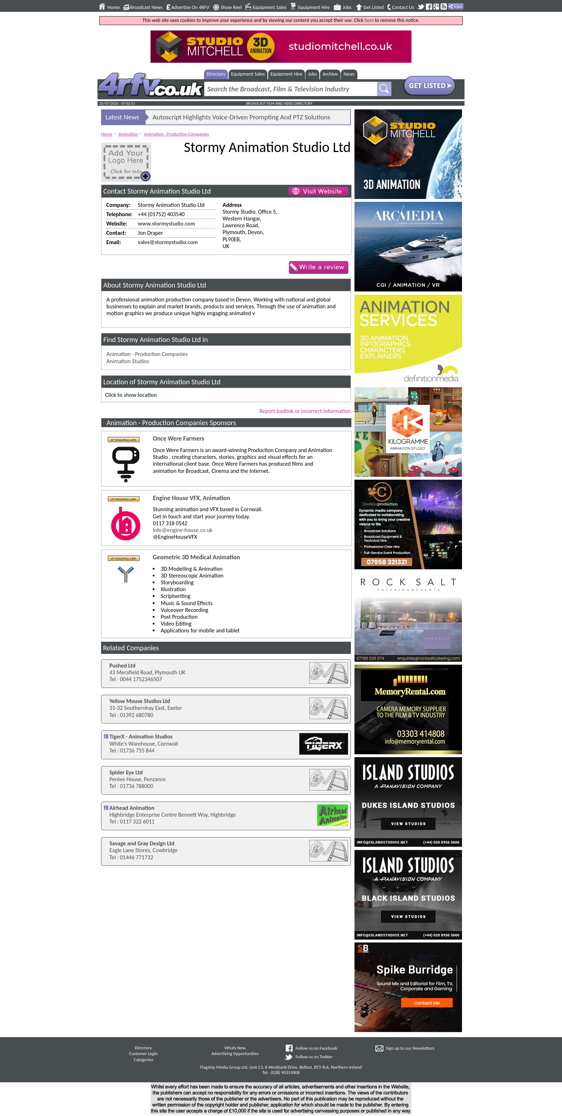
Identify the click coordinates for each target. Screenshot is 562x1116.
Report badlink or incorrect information (305, 411)
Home (114, 7)
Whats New (235, 1047)
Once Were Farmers (178, 438)
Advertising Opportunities (235, 1053)
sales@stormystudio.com (168, 242)
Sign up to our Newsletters (410, 1048)
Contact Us (403, 7)
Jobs (347, 7)
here (369, 20)
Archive (330, 74)
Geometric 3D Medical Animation (196, 557)
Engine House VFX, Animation (191, 498)
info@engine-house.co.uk (182, 530)
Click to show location (131, 394)
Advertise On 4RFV (190, 7)
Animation (128, 134)
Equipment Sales (270, 7)
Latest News (122, 117)
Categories (143, 1059)
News (349, 74)
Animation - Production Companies (176, 134)
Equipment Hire (314, 7)
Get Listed (373, 7)
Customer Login (143, 1053)
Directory (215, 74)
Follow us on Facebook (316, 1048)
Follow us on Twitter (314, 1056)
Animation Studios (127, 361)
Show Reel (231, 7)
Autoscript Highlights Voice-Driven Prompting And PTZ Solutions (241, 117)
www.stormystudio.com (166, 223)
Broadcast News (146, 7)
